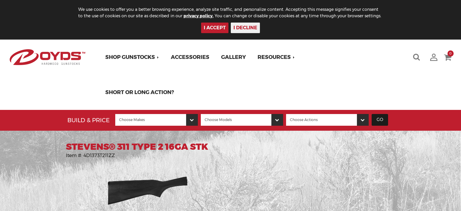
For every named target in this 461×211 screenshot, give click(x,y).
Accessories (190, 57)
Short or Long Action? (139, 92)
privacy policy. (198, 15)
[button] (132, 57)
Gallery (233, 57)
